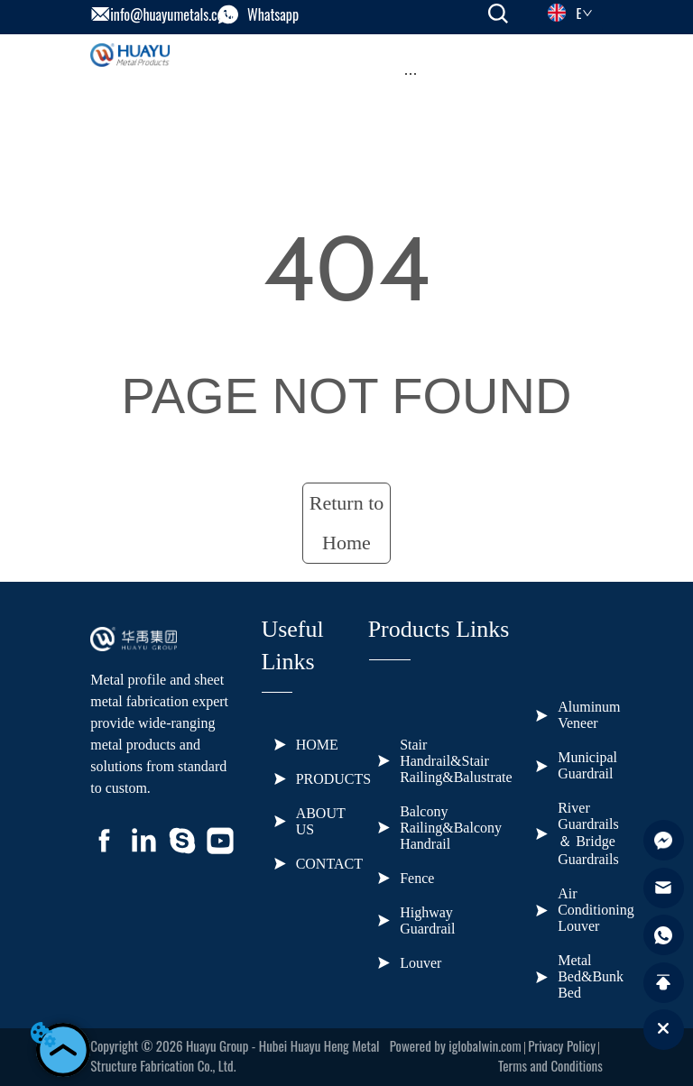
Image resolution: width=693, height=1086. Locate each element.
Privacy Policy (562, 1045)
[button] (410, 74)
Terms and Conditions (550, 1065)
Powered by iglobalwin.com (456, 1045)
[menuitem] (410, 73)
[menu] (410, 73)
